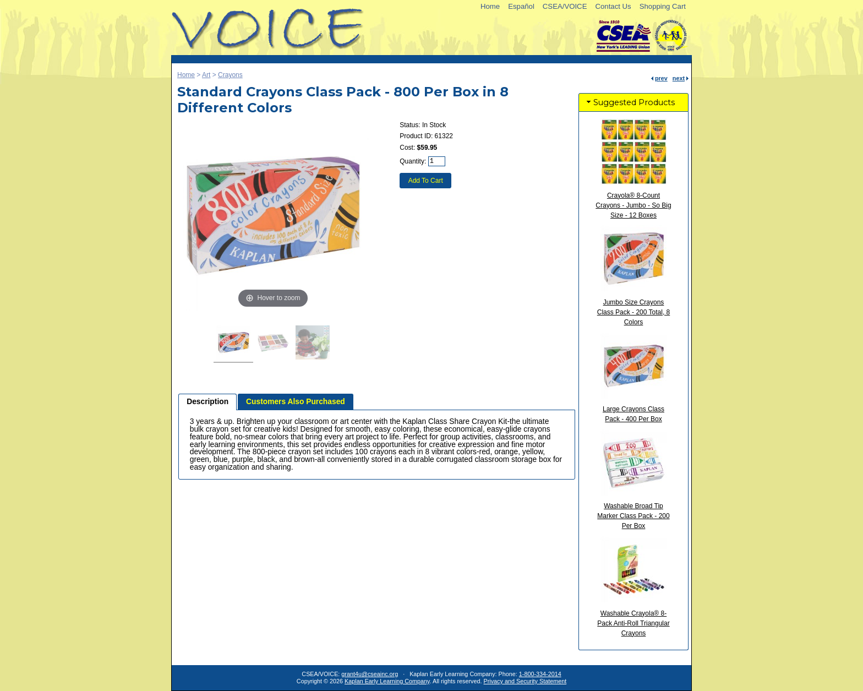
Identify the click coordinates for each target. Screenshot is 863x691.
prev (661, 78)
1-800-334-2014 (540, 674)
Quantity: (413, 161)
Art (206, 75)
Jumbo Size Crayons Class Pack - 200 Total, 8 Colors (633, 312)
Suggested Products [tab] (630, 102)
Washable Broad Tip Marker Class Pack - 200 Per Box (633, 516)
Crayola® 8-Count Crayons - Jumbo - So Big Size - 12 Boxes (633, 205)
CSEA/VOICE (565, 6)
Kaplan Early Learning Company (387, 681)
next (679, 78)
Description (207, 402)
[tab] (207, 402)
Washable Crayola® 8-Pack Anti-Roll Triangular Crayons (633, 623)
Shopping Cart (663, 6)
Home (490, 6)
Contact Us (613, 6)
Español (521, 6)
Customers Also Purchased (295, 402)
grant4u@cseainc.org (369, 674)
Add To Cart (425, 180)
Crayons (230, 75)
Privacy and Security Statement (525, 681)
